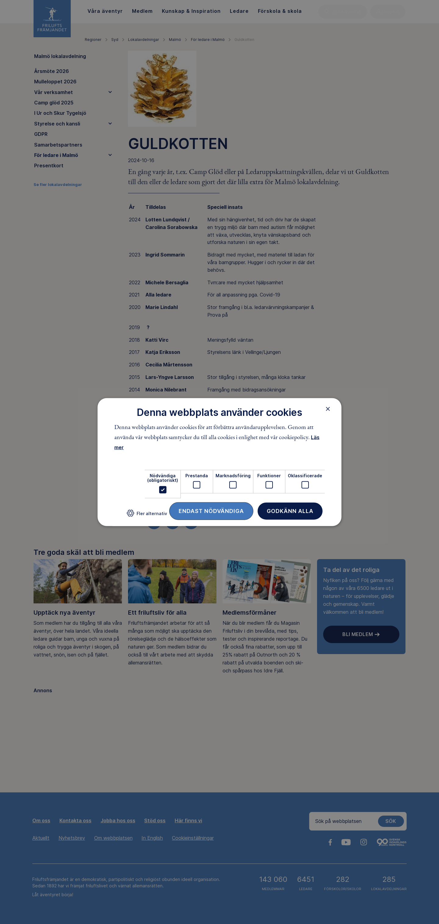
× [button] (327, 409)
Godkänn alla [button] (290, 510)
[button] (147, 515)
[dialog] (219, 462)
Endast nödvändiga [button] (211, 510)
